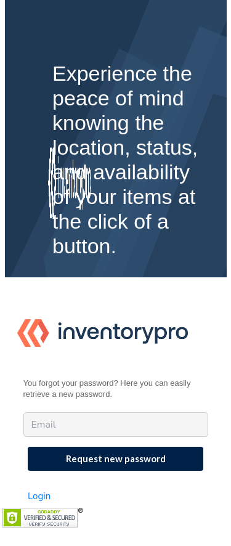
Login (39, 496)
